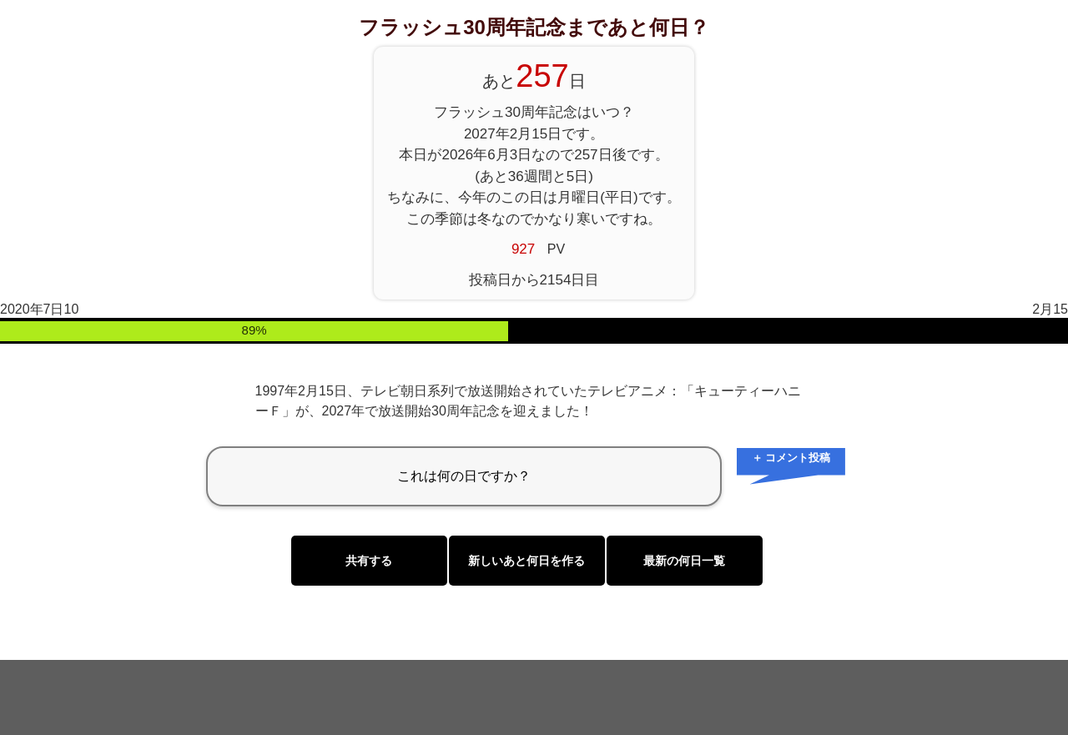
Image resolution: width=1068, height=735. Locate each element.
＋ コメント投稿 (791, 457)
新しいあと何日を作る (526, 560)
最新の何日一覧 (684, 560)
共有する (368, 560)
